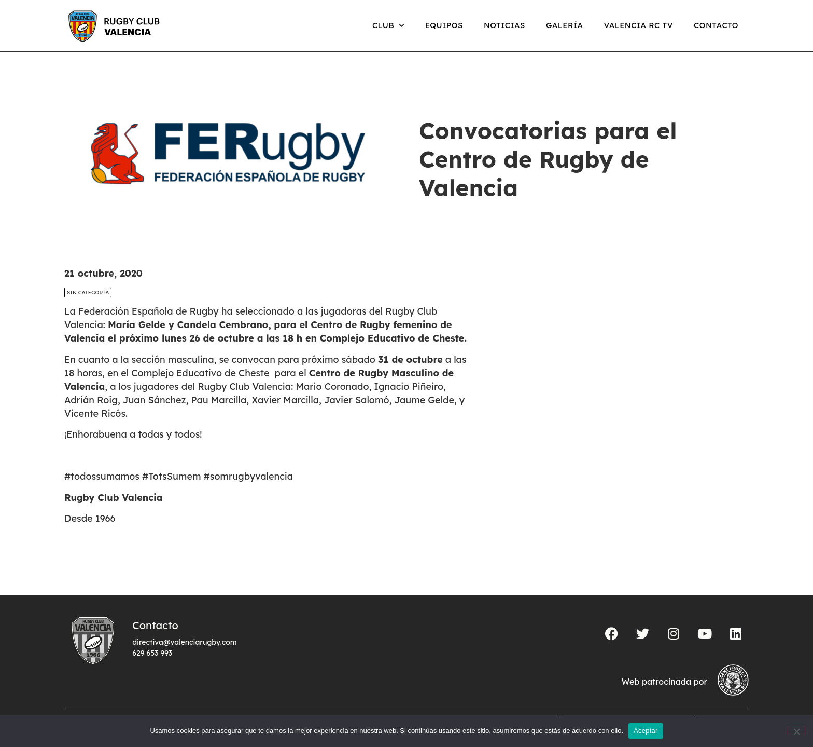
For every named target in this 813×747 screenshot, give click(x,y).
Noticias (504, 25)
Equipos (444, 25)
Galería (564, 25)
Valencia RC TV (638, 25)
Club (388, 26)
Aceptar (646, 731)
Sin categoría (88, 292)
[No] (796, 730)
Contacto (716, 25)
